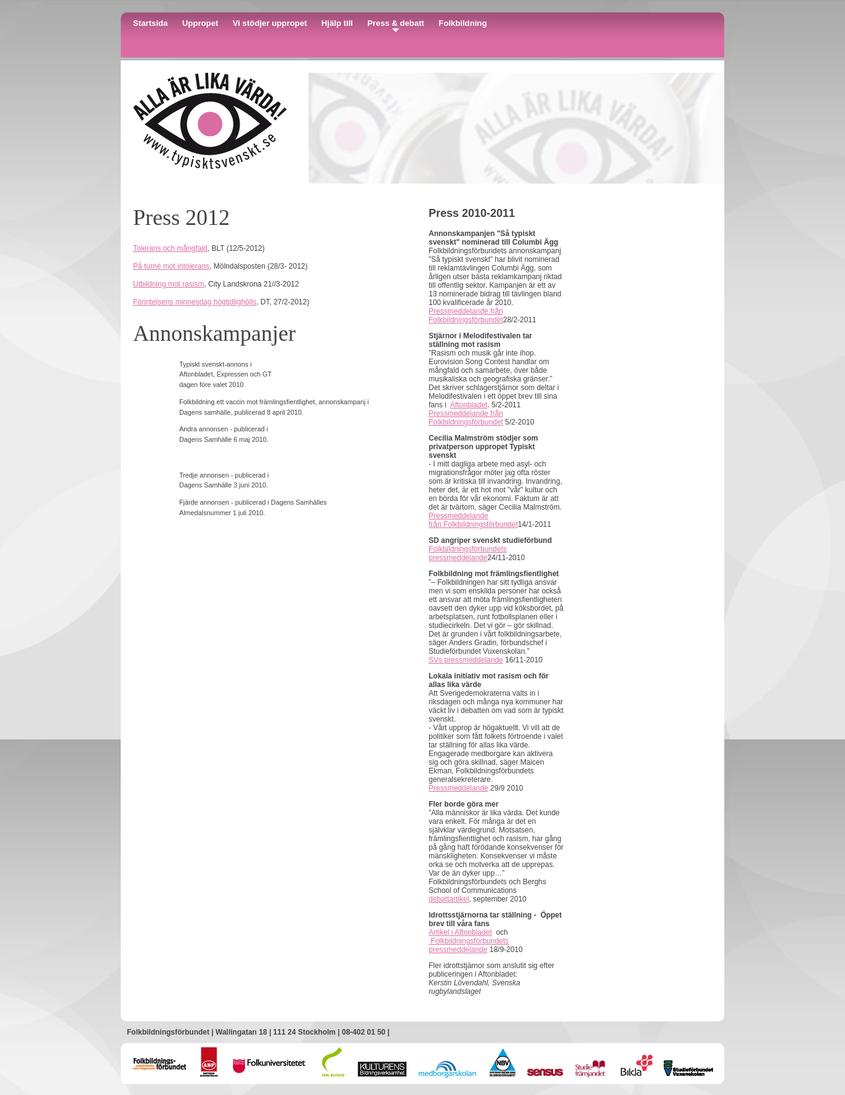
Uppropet (200, 23)
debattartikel (449, 899)
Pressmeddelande (458, 788)
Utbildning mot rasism (168, 284)
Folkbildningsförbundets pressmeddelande (468, 553)
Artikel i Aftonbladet (460, 932)
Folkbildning (463, 23)
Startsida (150, 23)
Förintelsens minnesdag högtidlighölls (194, 302)
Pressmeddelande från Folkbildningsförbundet (466, 315)
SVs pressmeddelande (466, 660)
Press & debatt (395, 23)
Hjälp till (337, 23)
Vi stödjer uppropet (270, 23)
